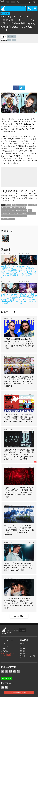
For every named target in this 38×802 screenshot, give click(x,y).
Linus (30, 210)
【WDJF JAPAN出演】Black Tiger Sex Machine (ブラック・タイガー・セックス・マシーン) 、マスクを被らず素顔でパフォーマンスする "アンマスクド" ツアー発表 (19, 343)
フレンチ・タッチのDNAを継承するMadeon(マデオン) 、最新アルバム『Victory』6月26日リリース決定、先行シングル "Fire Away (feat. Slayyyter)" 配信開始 (18, 603)
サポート (22, 648)
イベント (4, 644)
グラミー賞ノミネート (23, 213)
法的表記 (22, 651)
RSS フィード (18, 671)
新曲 (35, 205)
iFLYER (3, 630)
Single (10, 207)
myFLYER (4, 651)
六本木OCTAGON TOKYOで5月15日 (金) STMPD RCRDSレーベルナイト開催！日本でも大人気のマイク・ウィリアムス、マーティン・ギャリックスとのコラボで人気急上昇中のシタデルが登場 (19, 454)
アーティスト (5, 646)
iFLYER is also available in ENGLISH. (19, 692)
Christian (4, 213)
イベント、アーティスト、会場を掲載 (8, 654)
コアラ (25, 205)
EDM (14, 40)
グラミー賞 (12, 213)
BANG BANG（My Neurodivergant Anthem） (14, 216)
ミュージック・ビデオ (8, 210)
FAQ (21, 646)
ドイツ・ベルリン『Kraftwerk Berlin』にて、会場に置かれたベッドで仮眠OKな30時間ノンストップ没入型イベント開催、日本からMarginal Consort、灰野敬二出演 (18, 492)
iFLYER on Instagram (10, 671)
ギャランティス (17, 205)
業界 (9, 40)
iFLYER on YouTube (14, 671)
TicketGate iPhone (6, 687)
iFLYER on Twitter (2, 671)
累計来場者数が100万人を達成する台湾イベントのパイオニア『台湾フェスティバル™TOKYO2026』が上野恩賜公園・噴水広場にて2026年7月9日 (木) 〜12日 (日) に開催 (18, 381)
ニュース (6, 13)
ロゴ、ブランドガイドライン (27, 656)
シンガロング (21, 207)
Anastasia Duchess (21, 210)
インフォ (22, 644)
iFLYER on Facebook (6, 671)
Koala (30, 205)
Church (33, 213)
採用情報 (22, 653)
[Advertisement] (19, 63)
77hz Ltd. (22, 630)
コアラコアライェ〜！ (8, 219)
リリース (11, 37)
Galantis (8, 205)
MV (15, 207)
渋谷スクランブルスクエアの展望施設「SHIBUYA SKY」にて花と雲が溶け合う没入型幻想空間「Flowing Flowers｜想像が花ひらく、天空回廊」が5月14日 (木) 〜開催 (19, 530)
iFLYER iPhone (2, 687)
